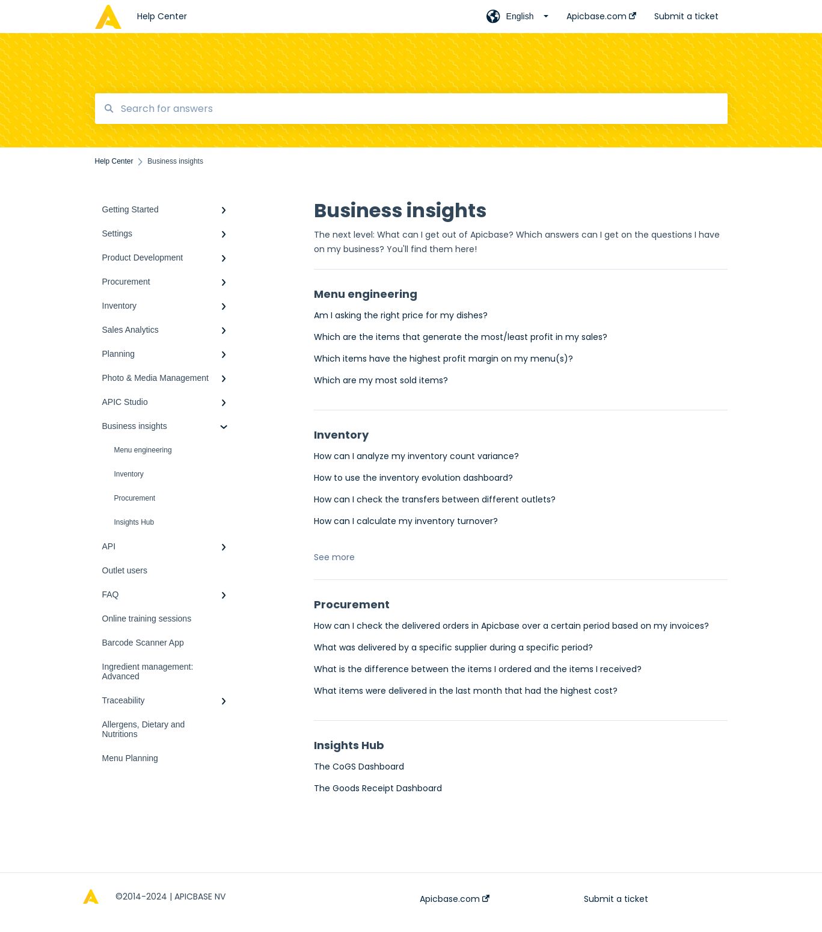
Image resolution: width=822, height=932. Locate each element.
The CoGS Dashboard (359, 767)
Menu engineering (143, 450)
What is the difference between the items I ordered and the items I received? (478, 669)
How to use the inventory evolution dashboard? (413, 478)
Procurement (135, 498)
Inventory (129, 474)
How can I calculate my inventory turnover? (406, 521)
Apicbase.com (454, 899)
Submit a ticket (616, 899)
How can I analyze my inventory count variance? (416, 456)
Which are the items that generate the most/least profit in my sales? (460, 337)
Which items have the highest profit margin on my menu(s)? (443, 359)
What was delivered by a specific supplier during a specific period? (453, 647)
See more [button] (334, 557)
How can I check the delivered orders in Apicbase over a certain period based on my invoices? (511, 626)
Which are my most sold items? (381, 380)
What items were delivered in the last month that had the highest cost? (466, 691)
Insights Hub (134, 522)
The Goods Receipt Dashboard (378, 788)
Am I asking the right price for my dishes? (401, 315)
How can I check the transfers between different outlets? (435, 499)
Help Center (162, 16)
